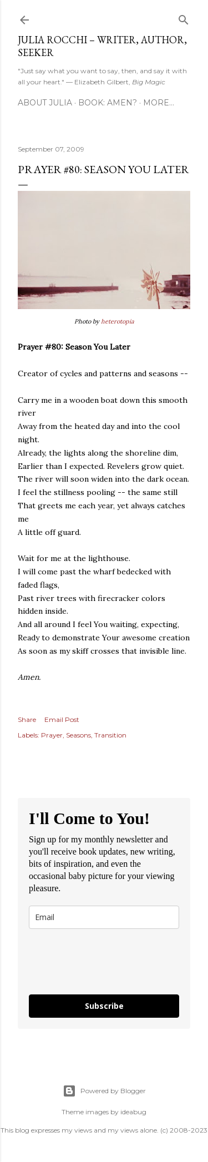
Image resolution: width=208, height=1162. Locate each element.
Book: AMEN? (107, 103)
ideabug (133, 1112)
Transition (110, 735)
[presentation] (94, 957)
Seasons (78, 735)
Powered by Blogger (104, 1091)
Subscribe (104, 1006)
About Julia (45, 103)
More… (158, 103)
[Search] (183, 17)
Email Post (61, 719)
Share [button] (27, 719)
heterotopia (117, 321)
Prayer (52, 735)
